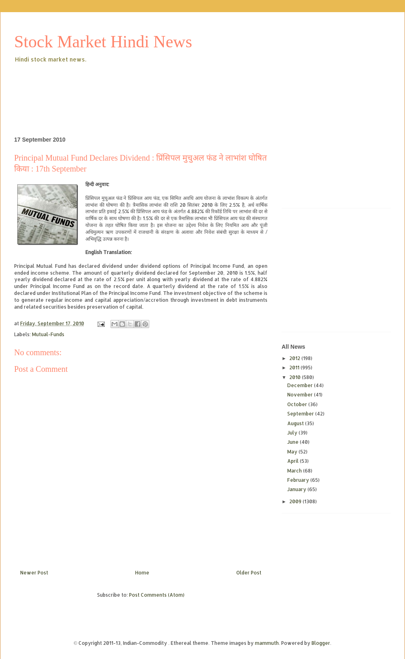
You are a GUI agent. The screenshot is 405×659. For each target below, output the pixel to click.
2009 (296, 501)
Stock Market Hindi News (103, 41)
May (293, 452)
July (293, 433)
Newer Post (34, 573)
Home (142, 573)
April (293, 461)
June (293, 442)
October (297, 404)
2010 (295, 377)
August (296, 423)
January (297, 489)
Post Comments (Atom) (156, 595)
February (298, 480)
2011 (295, 367)
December (300, 385)
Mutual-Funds (48, 334)
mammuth (267, 643)
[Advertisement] (161, 86)
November (300, 395)
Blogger (321, 643)
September (301, 414)
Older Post (248, 573)
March (295, 471)
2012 (295, 358)
